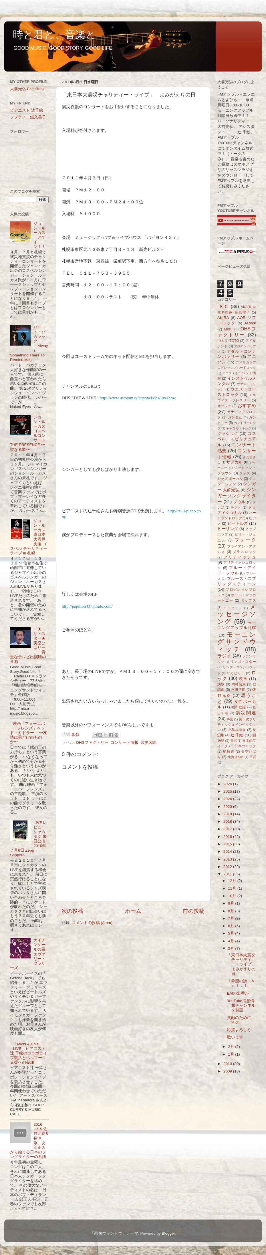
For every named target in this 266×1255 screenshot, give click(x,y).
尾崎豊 (228, 752)
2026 (228, 784)
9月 (231, 903)
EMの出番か (238, 993)
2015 (228, 844)
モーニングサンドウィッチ (236, 642)
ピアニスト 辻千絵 (26, 110)
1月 (231, 1054)
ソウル (239, 502)
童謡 (234, 740)
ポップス (248, 600)
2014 (228, 851)
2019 (228, 814)
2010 (228, 1064)
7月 (231, 918)
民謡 (252, 757)
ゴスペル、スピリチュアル (236, 439)
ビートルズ (237, 523)
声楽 (230, 719)
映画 (243, 679)
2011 (228, 874)
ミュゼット (233, 608)
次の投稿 (72, 911)
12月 (232, 881)
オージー (224, 406)
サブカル (234, 462)
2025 (228, 791)
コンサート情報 (124, 742)
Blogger (168, 1233)
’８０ (223, 306)
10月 (232, 896)
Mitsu (228, 329)
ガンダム (235, 417)
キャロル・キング (238, 428)
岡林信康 (238, 684)
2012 (228, 867)
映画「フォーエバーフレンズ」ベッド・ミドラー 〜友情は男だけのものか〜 (28, 732)
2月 (231, 1046)
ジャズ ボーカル (230, 479)
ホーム (133, 911)
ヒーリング (227, 529)
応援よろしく (239, 1030)
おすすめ (247, 405)
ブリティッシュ (239, 557)
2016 (228, 836)
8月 (231, 911)
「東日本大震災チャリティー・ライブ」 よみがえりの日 (243, 964)
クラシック (227, 433)
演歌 (221, 684)
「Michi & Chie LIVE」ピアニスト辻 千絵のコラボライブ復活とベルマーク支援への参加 (28, 1053)
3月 (231, 948)
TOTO (234, 341)
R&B (220, 340)
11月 (232, 888)
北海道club (235, 757)
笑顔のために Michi (239, 1020)
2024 (228, 799)
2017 (228, 829)
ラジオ (224, 655)
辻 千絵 (237, 735)
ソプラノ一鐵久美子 (28, 117)
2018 (228, 821)
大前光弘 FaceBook (27, 89)
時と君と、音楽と (54, 34)
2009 (228, 1071)
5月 (231, 933)
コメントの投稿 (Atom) (92, 923)
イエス (227, 373)
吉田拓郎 (238, 690)
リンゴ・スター (243, 662)
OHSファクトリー (92, 742)
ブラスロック (244, 552)
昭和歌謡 (238, 707)
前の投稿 (194, 911)
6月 (231, 926)
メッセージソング (236, 614)
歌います (235, 1037)
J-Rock (250, 323)
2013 (228, 859)
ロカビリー (236, 673)
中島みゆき (237, 730)
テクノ (236, 507)
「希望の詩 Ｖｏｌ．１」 (241, 983)
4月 (231, 941)
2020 (228, 806)
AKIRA (223, 318)
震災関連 (149, 742)
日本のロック (245, 746)
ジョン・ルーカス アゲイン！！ (39, 235)
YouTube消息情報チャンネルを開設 (241, 1005)
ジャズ (244, 473)
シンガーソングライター (236, 495)
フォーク (245, 539)
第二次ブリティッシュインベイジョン (236, 724)
